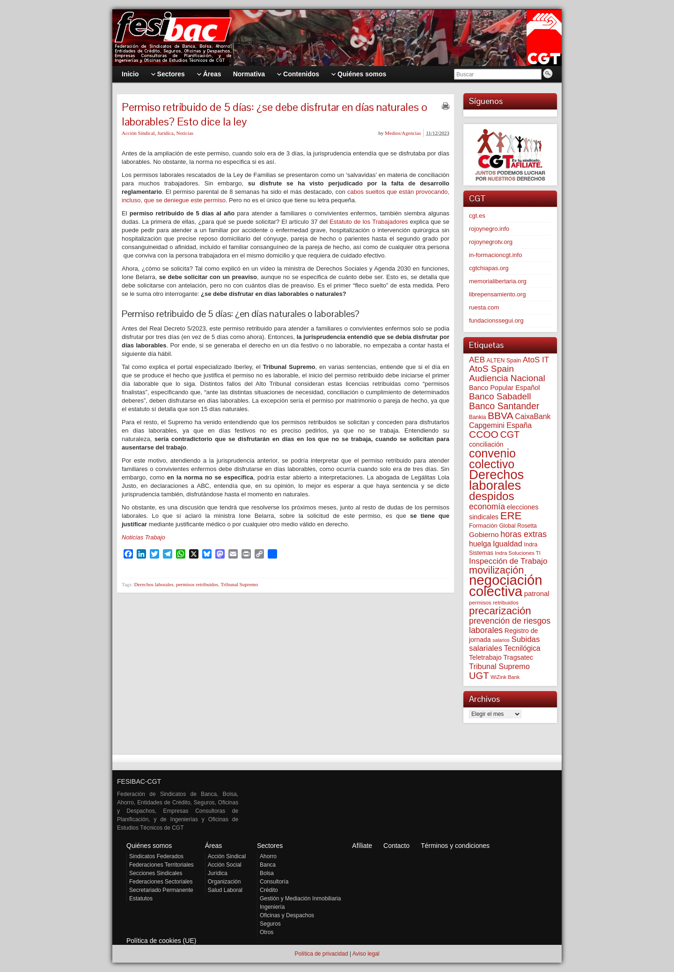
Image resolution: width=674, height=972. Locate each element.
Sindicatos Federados (156, 856)
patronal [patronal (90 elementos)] (536, 593)
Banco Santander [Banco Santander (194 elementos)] (504, 406)
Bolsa (267, 873)
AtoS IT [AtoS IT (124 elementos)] (536, 359)
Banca (268, 865)
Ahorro (268, 856)
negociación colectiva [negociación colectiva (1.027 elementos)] (505, 585)
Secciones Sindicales (155, 873)
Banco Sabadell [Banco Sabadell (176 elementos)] (500, 396)
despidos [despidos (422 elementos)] (491, 496)
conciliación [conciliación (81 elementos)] (486, 444)
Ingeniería (272, 907)
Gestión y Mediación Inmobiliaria (300, 898)
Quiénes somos (149, 845)
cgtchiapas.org (489, 268)
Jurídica (165, 133)
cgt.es (477, 215)
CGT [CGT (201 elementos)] (510, 434)
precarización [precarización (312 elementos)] (500, 611)
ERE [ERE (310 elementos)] (511, 516)
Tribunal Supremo (239, 584)
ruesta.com (484, 307)
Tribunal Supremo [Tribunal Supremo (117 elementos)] (499, 666)
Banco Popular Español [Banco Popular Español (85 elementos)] (504, 387)
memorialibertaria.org (498, 281)
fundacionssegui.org (496, 320)
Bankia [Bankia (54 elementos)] (477, 417)
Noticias (184, 133)
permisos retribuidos (197, 584)
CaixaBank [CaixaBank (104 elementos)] (532, 416)
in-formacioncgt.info (495, 254)
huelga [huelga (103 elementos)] (480, 544)
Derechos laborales (153, 584)
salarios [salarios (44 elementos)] (501, 640)
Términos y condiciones (455, 845)
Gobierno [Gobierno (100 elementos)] (484, 534)
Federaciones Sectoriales (160, 881)
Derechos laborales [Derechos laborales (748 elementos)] (496, 480)
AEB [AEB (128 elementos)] (477, 359)
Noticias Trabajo (143, 537)
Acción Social (225, 865)
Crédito (269, 890)
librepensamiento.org (497, 294)
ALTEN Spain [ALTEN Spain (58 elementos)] (504, 360)
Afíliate (362, 845)
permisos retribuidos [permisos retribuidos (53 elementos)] (494, 602)
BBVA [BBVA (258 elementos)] (500, 415)
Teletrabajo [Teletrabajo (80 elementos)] (485, 657)
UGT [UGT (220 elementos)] (479, 675)
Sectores (270, 845)
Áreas (213, 845)
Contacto (396, 845)
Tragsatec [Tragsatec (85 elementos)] (518, 657)
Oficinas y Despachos (287, 915)
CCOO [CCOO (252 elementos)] (483, 434)
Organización (224, 881)
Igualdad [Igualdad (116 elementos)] (507, 543)
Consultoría (274, 881)
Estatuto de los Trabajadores (369, 221)
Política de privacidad (321, 953)
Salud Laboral (225, 890)
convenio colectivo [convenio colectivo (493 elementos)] (492, 459)
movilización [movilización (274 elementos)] (496, 570)
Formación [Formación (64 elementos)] (483, 525)
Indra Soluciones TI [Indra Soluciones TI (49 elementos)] (518, 553)
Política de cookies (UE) (161, 940)
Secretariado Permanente (161, 890)
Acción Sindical (138, 133)
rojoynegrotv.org (491, 241)
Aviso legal (366, 953)
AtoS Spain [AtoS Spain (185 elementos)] (491, 369)
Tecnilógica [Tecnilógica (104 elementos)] (522, 648)
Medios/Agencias (403, 133)
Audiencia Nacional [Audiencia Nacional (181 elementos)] (507, 378)
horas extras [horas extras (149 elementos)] (523, 534)
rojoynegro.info (489, 228)
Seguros (270, 923)
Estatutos (141, 898)
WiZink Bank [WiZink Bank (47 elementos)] (505, 677)
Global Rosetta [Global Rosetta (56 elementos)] (517, 526)
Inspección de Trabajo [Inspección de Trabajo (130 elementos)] (508, 561)
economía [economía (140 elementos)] (487, 506)
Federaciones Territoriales (161, 865)
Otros (266, 932)
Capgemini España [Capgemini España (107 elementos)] (500, 425)
